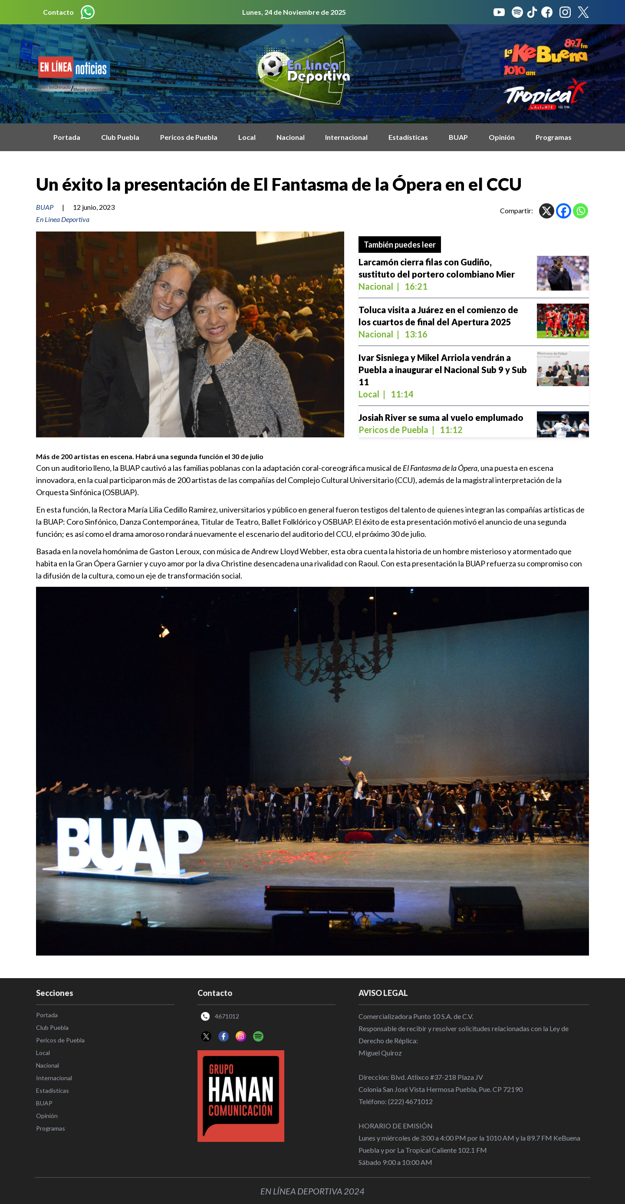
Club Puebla (120, 137)
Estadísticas (408, 137)
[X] (546, 210)
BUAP (458, 137)
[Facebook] (563, 210)
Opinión (502, 137)
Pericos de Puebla (188, 137)
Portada (66, 137)
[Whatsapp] (580, 210)
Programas (554, 137)
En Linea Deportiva (62, 219)
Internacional (346, 137)
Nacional (290, 137)
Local (247, 137)
